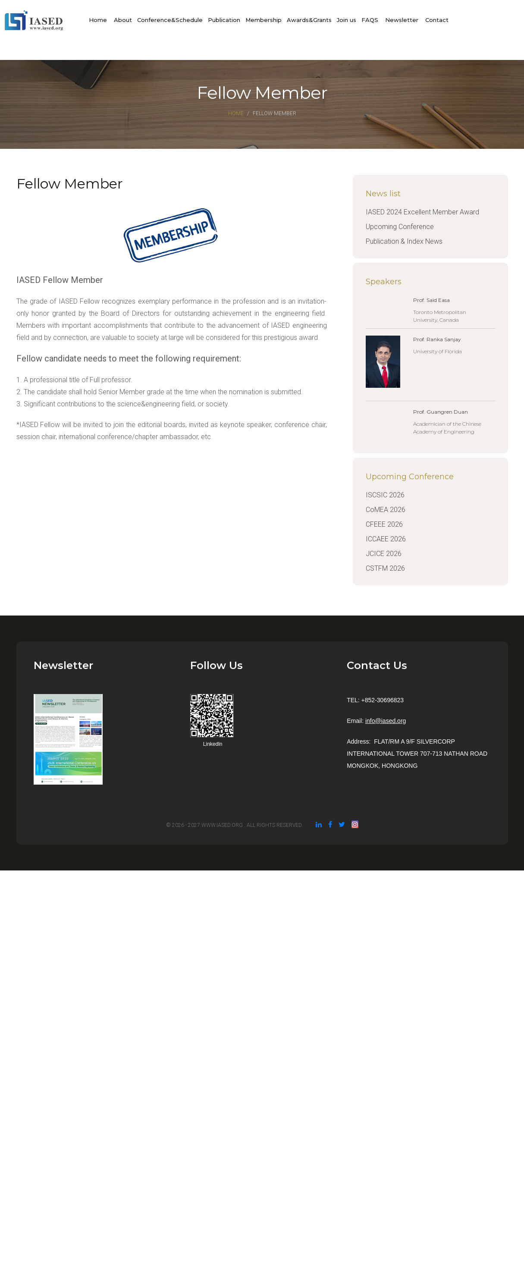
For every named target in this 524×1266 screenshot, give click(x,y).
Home (98, 19)
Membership (263, 19)
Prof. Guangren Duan (440, 411)
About (123, 19)
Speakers (384, 281)
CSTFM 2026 (385, 568)
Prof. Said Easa (431, 300)
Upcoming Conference (400, 227)
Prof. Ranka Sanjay (437, 339)
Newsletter (401, 19)
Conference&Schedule (170, 19)
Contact (437, 19)
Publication (224, 19)
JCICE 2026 (384, 554)
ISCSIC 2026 (385, 495)
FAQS (369, 19)
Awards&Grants (309, 19)
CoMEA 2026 (385, 510)
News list (383, 193)
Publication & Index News (404, 241)
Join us (346, 19)
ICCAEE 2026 (386, 539)
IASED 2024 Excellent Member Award (422, 212)
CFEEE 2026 (384, 524)
